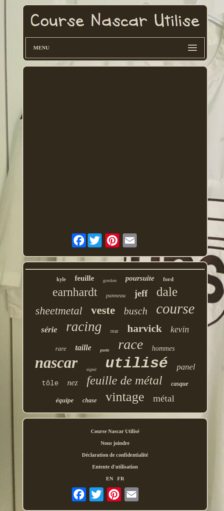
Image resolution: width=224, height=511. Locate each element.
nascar (56, 362)
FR (120, 479)
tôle (50, 384)
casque (179, 384)
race (130, 344)
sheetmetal (59, 311)
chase (89, 400)
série (49, 329)
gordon (110, 280)
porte (104, 350)
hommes (163, 348)
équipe (65, 400)
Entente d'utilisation (115, 467)
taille (83, 347)
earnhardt (75, 292)
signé (91, 369)
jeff (141, 293)
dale (167, 292)
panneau (116, 295)
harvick (144, 328)
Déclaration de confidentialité (115, 455)
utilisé (136, 363)
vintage (125, 396)
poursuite (139, 278)
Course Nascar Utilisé (115, 431)
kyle (61, 279)
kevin (180, 329)
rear (114, 331)
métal (163, 398)
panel (186, 366)
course (175, 309)
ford (168, 279)
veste (103, 310)
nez (73, 382)
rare (60, 348)
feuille (84, 278)
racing (84, 326)
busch (136, 311)
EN (110, 479)
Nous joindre (114, 443)
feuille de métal (125, 380)
